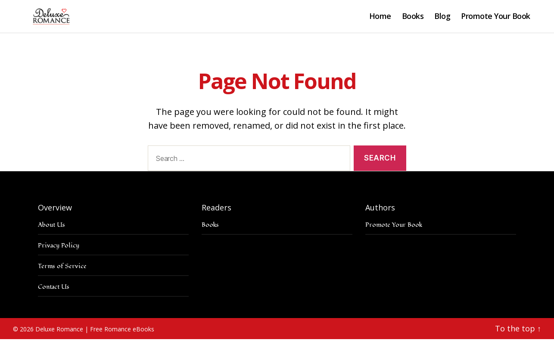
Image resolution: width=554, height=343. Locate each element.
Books (413, 18)
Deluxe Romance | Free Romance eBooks (94, 333)
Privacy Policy (58, 249)
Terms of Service (62, 270)
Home (380, 18)
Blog (442, 18)
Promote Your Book (495, 18)
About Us (51, 228)
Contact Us (53, 290)
